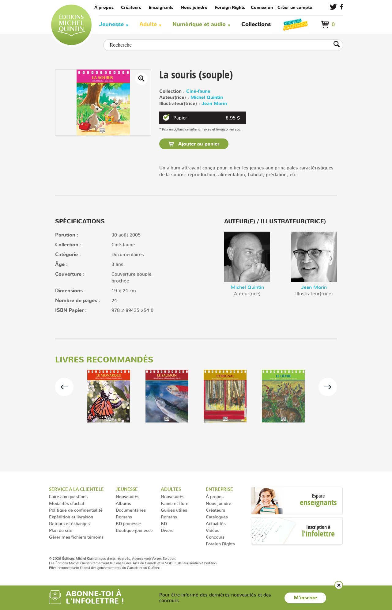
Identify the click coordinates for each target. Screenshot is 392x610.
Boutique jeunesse (134, 530)
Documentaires (131, 510)
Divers (167, 530)
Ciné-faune (198, 91)
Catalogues (217, 516)
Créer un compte (294, 7)
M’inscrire (305, 597)
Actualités (216, 523)
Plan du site (60, 530)
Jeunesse (111, 24)
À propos (104, 7)
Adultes (171, 489)
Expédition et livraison (71, 516)
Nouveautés (127, 496)
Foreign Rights (230, 7)
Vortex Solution (163, 558)
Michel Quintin (206, 97)
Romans (124, 516)
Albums (123, 503)
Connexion (262, 7)
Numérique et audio (199, 24)
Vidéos (212, 530)
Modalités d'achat (66, 503)
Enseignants (161, 7)
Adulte (148, 24)
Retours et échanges (69, 523)
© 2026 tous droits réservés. (90, 558)
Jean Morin (214, 103)
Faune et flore (174, 503)
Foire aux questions (68, 496)
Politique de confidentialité (76, 510)
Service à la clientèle (76, 489)
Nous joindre (194, 7)
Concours (215, 537)
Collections (256, 24)
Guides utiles (174, 510)
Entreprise (219, 489)
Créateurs (131, 7)
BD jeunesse (128, 523)
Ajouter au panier (198, 144)
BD (164, 523)
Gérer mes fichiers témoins (76, 537)
